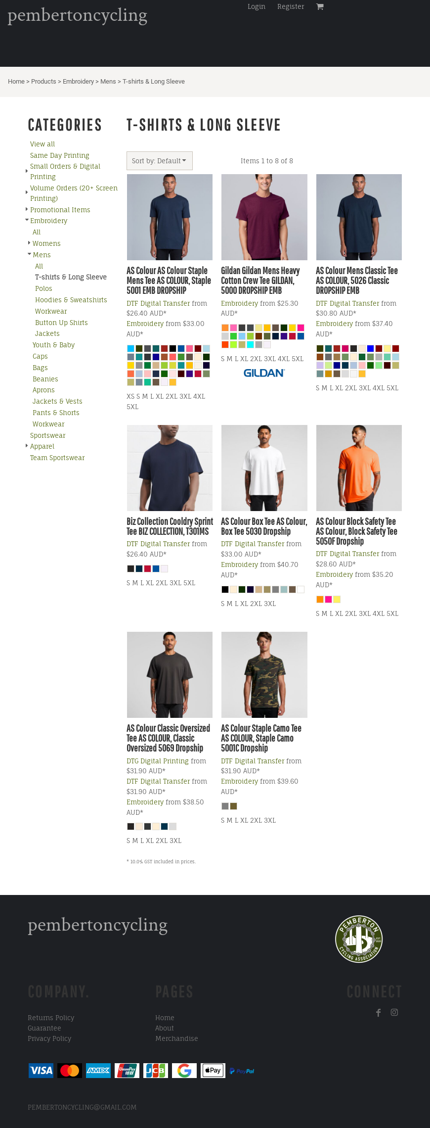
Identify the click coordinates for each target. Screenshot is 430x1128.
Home (16, 81)
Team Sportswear (57, 458)
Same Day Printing (59, 155)
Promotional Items (60, 210)
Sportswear (47, 435)
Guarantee (44, 1028)
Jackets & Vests (58, 401)
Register (290, 6)
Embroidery (78, 81)
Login (256, 6)
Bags (40, 368)
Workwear (51, 311)
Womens (47, 243)
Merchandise (176, 1038)
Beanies (45, 379)
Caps (40, 356)
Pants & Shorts (56, 413)
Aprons (44, 390)
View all (42, 144)
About (164, 1028)
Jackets (47, 333)
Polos (43, 288)
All (37, 232)
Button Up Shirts (61, 323)
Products (43, 81)
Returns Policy (51, 1018)
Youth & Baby (54, 345)
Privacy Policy (49, 1038)
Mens (108, 81)
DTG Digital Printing (158, 761)
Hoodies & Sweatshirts (71, 300)
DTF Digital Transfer (158, 303)
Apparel (42, 446)
